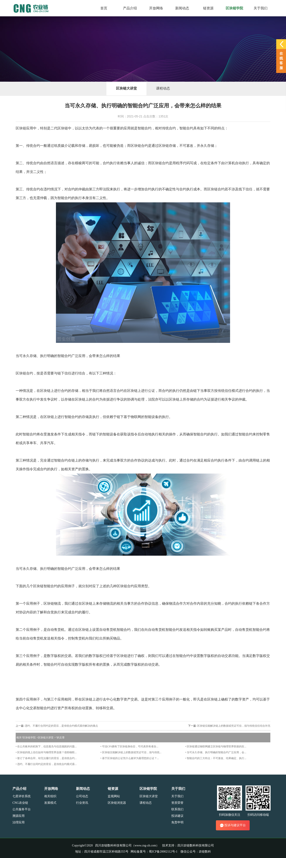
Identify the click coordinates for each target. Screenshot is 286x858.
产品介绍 (19, 788)
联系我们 (177, 809)
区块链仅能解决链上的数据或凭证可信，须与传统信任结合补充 (233, 725)
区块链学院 (29, 737)
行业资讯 (82, 802)
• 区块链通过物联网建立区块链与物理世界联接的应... (215, 746)
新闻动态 (83, 788)
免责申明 (177, 822)
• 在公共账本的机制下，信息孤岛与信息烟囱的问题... (46, 746)
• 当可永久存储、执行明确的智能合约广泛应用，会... (215, 752)
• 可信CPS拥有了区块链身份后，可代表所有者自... (129, 746)
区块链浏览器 (117, 802)
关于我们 (178, 788)
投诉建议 (177, 815)
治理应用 (18, 822)
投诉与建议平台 (233, 825)
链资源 (113, 788)
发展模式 (50, 802)
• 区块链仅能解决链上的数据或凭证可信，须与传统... (131, 752)
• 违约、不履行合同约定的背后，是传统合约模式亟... (46, 764)
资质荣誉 (177, 802)
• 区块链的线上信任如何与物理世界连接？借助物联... (46, 752)
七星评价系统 (21, 796)
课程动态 (163, 88)
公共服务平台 (21, 809)
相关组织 (50, 796)
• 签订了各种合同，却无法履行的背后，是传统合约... (46, 758)
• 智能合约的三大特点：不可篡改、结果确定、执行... (215, 758)
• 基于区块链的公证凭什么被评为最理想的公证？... (130, 758)
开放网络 (51, 788)
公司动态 (82, 796)
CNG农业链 (20, 802)
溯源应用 (18, 815)
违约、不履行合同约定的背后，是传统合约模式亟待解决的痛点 (61, 725)
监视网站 (114, 796)
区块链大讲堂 (126, 88)
